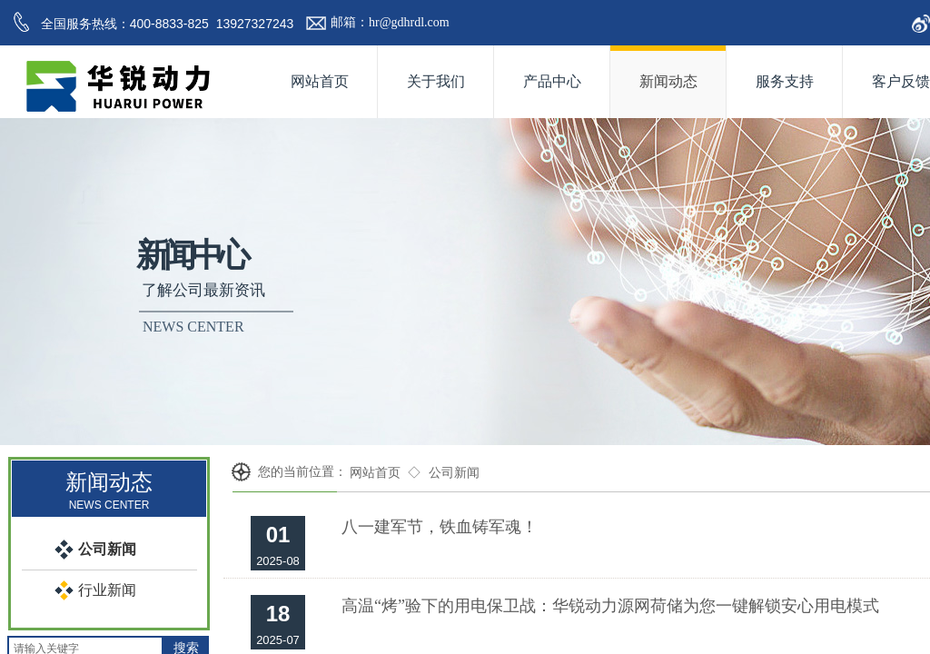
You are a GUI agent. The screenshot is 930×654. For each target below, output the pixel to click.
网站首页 (375, 473)
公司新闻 (454, 473)
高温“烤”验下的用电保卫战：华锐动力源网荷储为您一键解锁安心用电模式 (610, 606)
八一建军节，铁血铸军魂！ (439, 527)
